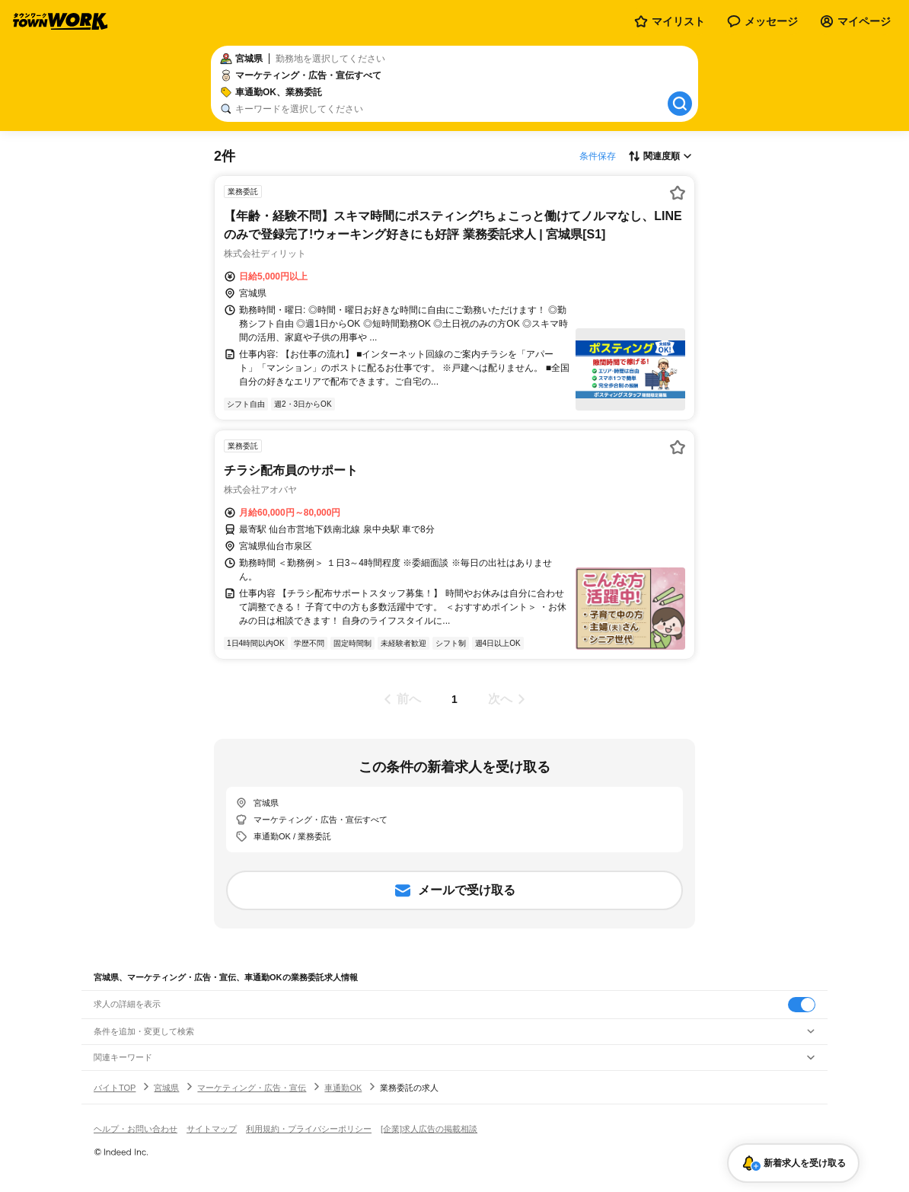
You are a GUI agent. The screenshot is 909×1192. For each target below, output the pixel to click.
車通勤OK (343, 1087)
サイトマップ (212, 1128)
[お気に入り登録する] (677, 192)
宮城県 (166, 1087)
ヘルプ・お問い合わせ (135, 1128)
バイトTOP (115, 1087)
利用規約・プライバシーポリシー (309, 1128)
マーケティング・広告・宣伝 (251, 1087)
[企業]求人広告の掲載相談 (429, 1128)
